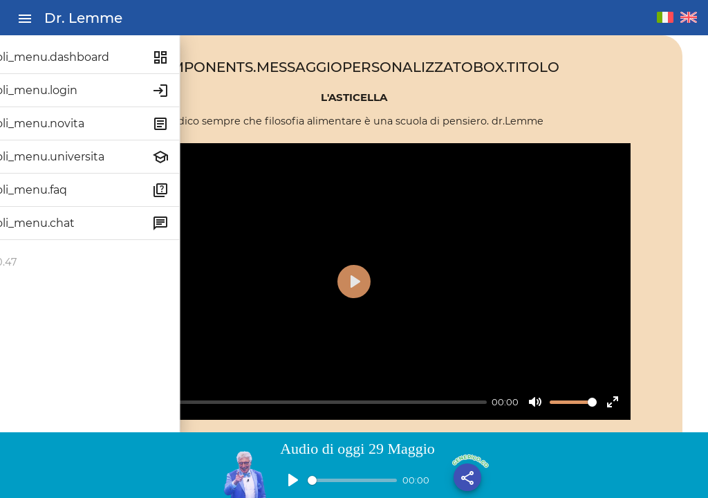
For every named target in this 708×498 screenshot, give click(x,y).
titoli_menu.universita (71, 156)
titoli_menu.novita (61, 123)
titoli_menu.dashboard (74, 57)
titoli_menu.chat (56, 223)
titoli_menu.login (58, 90)
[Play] (257, 344)
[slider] (402, 344)
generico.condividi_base (469, 457)
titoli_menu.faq (53, 189)
